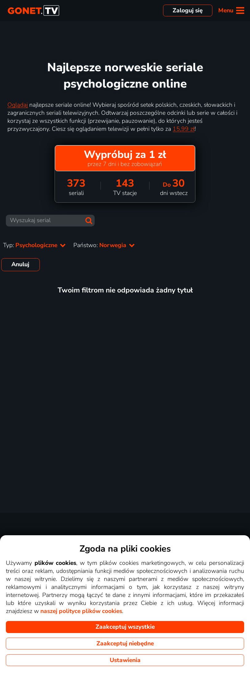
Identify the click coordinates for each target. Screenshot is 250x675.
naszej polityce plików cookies (81, 611)
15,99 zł (184, 129)
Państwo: (104, 245)
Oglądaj (17, 105)
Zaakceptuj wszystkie (125, 627)
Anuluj (20, 264)
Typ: (34, 245)
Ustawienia (125, 660)
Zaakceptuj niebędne (125, 644)
